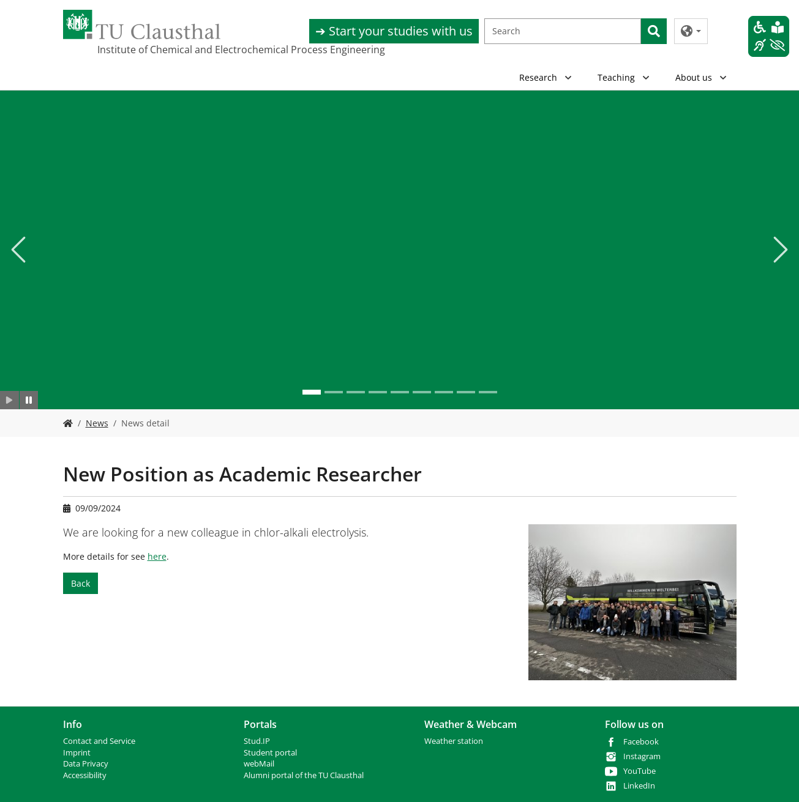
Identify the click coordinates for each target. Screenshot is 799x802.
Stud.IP (257, 741)
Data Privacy (85, 764)
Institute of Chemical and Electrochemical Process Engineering (158, 49)
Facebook (641, 742)
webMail (259, 764)
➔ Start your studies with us (394, 31)
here (157, 556)
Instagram (642, 756)
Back (80, 583)
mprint (78, 753)
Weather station (453, 741)
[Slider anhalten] (29, 400)
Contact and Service (99, 741)
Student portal (270, 753)
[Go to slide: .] (311, 392)
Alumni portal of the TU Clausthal (304, 775)
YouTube (639, 771)
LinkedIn (639, 786)
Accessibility (85, 775)
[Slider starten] (9, 400)
